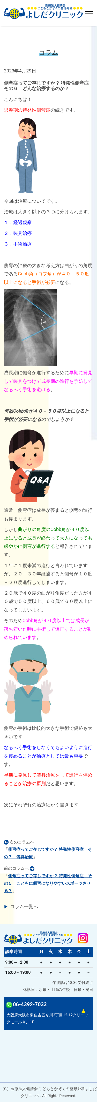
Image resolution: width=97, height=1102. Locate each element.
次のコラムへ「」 (48, 850)
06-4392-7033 (26, 1004)
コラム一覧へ (24, 906)
